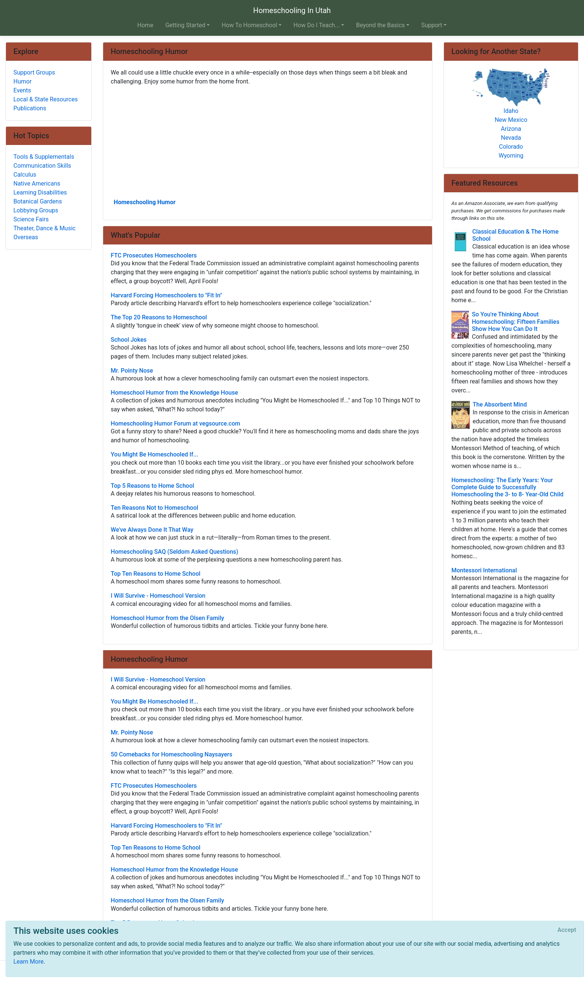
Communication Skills (42, 165)
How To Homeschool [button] (249, 25)
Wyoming (511, 155)
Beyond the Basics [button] (380, 25)
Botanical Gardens (37, 201)
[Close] (567, 930)
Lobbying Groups (35, 210)
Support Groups (34, 72)
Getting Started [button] (185, 25)
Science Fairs (31, 219)
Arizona (511, 128)
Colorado (511, 146)
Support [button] (431, 25)
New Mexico (511, 119)
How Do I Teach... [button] (316, 25)
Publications (29, 108)
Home (145, 25)
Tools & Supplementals (43, 156)
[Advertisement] (268, 141)
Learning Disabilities (40, 192)
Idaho (511, 110)
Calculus (24, 174)
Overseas (25, 237)
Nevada (511, 137)
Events (22, 90)
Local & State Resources (45, 99)
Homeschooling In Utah (292, 10)
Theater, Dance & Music (44, 228)
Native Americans (36, 183)
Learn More (28, 961)
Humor (22, 81)
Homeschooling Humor (144, 202)
